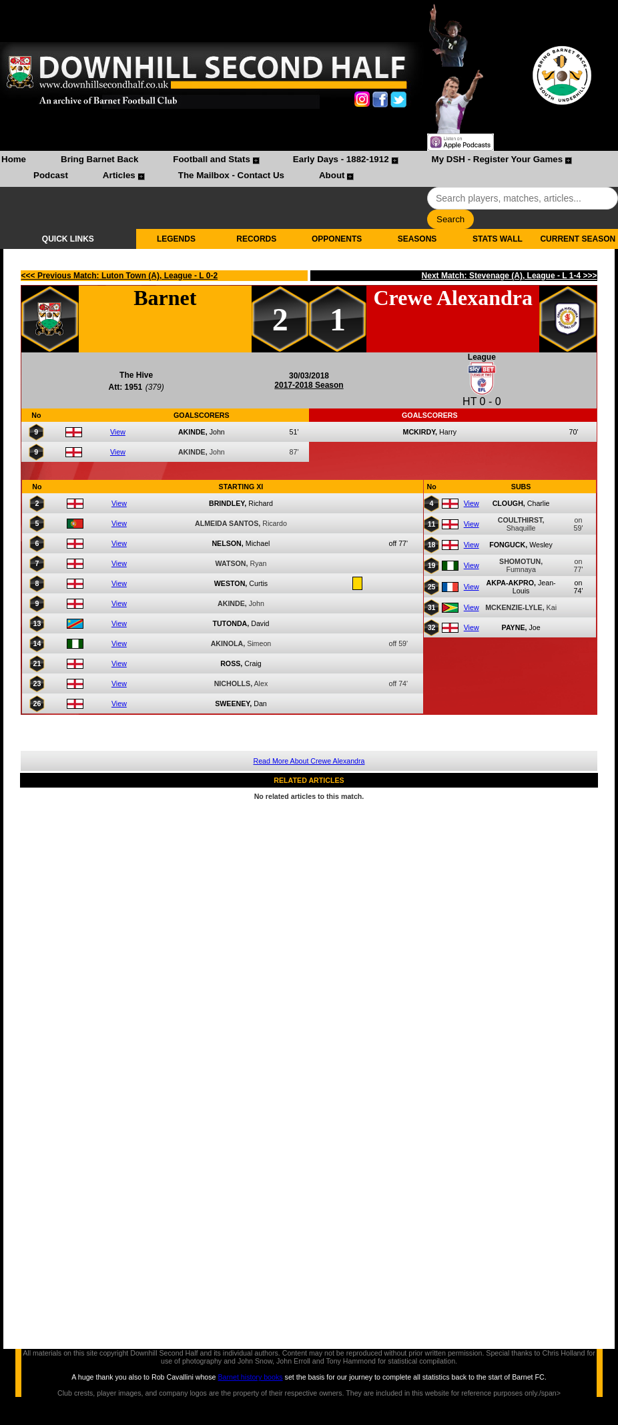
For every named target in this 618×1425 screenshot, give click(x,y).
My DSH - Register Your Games (497, 159)
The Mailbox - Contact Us (231, 175)
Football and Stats (211, 159)
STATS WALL (498, 239)
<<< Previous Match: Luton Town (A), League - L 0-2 (119, 275)
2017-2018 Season (308, 385)
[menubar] (309, 169)
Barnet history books (250, 1377)
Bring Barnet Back (99, 159)
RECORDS (256, 239)
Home (13, 159)
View (117, 432)
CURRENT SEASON (577, 239)
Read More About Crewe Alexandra (308, 761)
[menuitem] (13, 161)
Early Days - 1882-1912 (341, 159)
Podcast (50, 175)
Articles (119, 175)
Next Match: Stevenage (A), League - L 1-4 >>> (509, 275)
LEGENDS (176, 239)
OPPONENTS (337, 239)
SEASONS (417, 239)
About (332, 175)
